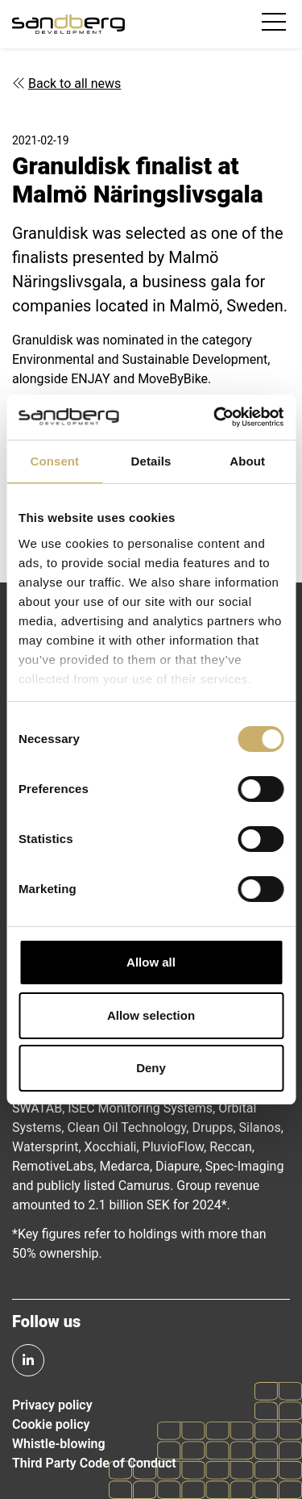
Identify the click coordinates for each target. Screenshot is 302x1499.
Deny (151, 1068)
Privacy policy (52, 1405)
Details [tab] (151, 461)
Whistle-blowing (58, 1443)
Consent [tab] (54, 461)
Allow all (151, 962)
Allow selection (151, 1015)
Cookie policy (50, 1424)
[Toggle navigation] (276, 24)
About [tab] (247, 461)
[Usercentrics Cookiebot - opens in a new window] (215, 417)
